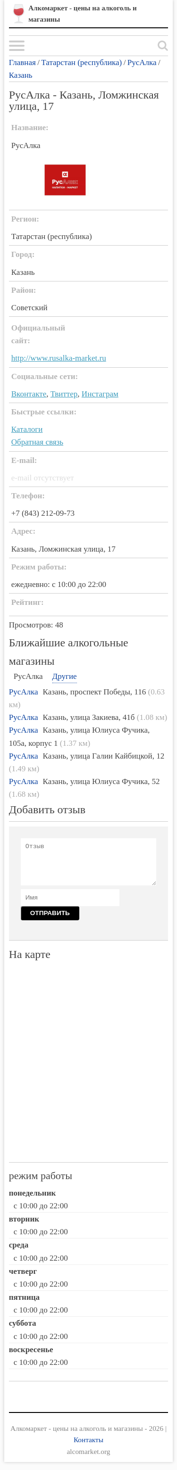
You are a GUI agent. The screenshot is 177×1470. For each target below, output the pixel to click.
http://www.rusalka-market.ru (58, 358)
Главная (22, 62)
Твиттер (64, 393)
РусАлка (142, 62)
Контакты (88, 1440)
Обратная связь (37, 442)
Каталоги (27, 429)
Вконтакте (29, 393)
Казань (21, 75)
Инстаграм (100, 393)
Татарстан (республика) (81, 62)
